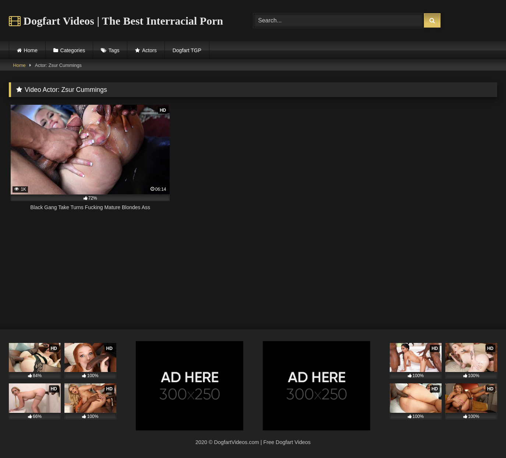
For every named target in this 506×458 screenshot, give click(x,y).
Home (31, 50)
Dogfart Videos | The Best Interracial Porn (116, 21)
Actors (149, 50)
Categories (72, 50)
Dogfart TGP (187, 50)
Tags (114, 50)
